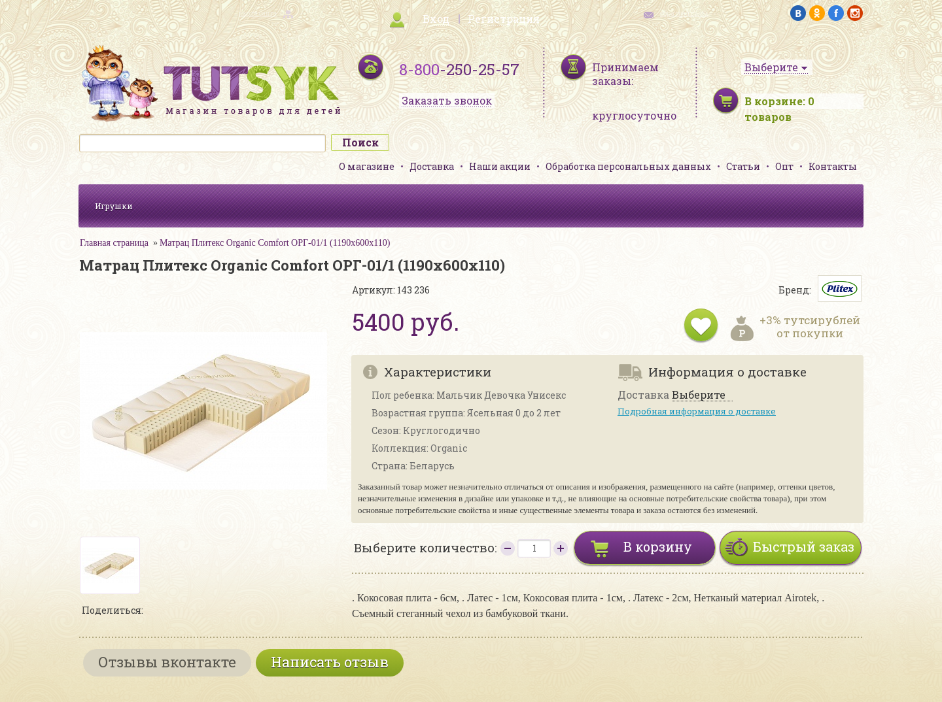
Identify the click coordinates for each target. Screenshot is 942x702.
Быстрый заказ (803, 546)
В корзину (657, 546)
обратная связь (684, 13)
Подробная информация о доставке (697, 411)
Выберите (698, 395)
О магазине (366, 166)
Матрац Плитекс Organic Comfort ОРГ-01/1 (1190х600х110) (275, 243)
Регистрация (504, 18)
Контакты (833, 166)
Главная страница (114, 243)
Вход (436, 18)
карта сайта (258, 13)
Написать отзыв (330, 661)
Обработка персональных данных (628, 166)
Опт (784, 166)
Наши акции (500, 166)
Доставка (432, 166)
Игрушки (114, 206)
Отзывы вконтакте (167, 661)
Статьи (743, 166)
